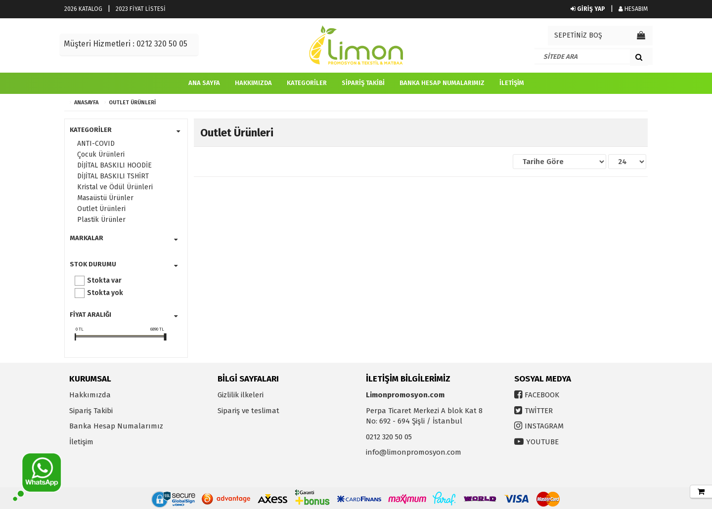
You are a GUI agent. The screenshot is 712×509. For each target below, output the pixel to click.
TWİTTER (539, 410)
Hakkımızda (253, 82)
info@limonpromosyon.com (413, 452)
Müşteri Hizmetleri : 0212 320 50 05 (125, 43)
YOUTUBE (542, 441)
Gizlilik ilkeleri (241, 394)
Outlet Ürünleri (132, 102)
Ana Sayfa (204, 82)
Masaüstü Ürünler (105, 198)
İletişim (511, 82)
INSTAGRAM (544, 426)
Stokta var (104, 280)
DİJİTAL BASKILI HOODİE (114, 165)
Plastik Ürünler (101, 219)
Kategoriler (307, 82)
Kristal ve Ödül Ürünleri (115, 187)
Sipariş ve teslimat (248, 410)
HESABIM (633, 8)
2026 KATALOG (83, 8)
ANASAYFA (86, 102)
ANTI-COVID (96, 143)
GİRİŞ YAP (588, 8)
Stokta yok (105, 293)
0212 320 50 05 (389, 436)
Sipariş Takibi (363, 82)
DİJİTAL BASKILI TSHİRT (113, 176)
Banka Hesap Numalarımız (442, 82)
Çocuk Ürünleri (101, 154)
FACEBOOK (542, 394)
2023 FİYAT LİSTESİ (141, 8)
